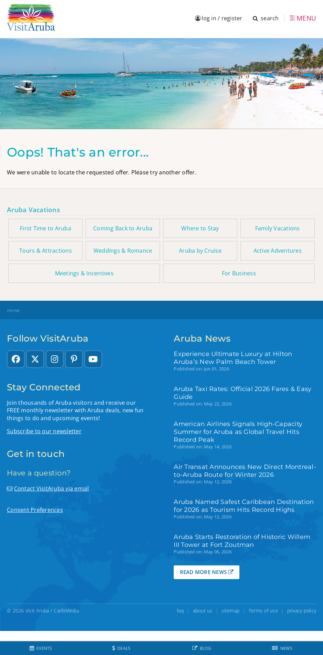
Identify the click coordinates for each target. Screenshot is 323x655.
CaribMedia (66, 610)
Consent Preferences (35, 510)
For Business (239, 273)
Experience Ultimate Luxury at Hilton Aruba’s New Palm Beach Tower (233, 357)
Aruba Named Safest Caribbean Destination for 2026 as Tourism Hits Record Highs (244, 505)
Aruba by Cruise (200, 250)
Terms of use (263, 610)
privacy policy (301, 610)
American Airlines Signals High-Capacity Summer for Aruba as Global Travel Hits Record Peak (238, 431)
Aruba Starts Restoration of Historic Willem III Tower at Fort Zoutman (242, 540)
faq (180, 610)
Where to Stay (200, 228)
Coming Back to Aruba (122, 228)
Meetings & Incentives (84, 273)
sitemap (230, 610)
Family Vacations (277, 228)
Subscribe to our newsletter (44, 431)
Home (13, 310)
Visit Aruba (37, 610)
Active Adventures (278, 250)
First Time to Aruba (45, 228)
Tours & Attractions (45, 250)
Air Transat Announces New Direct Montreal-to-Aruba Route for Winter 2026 (245, 470)
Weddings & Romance (123, 250)
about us (203, 610)
